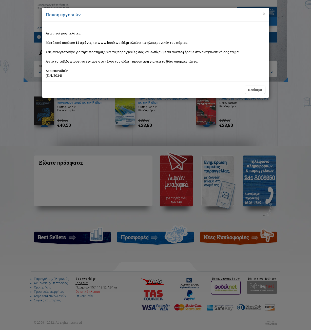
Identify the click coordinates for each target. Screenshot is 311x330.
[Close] (264, 13)
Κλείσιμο (255, 89)
